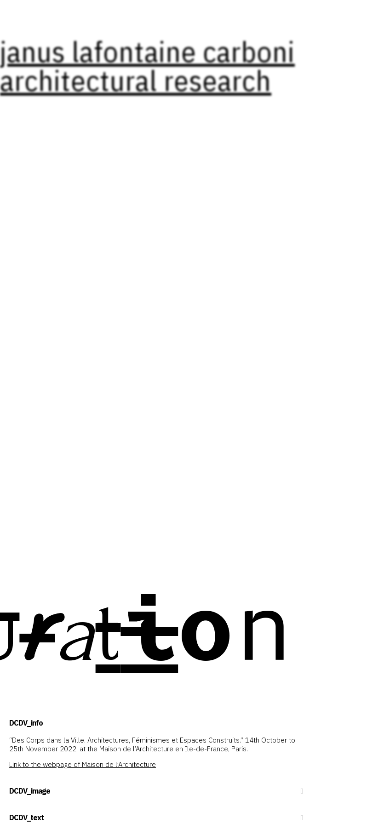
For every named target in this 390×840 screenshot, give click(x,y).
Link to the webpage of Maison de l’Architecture (82, 764)
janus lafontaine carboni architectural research (147, 65)
